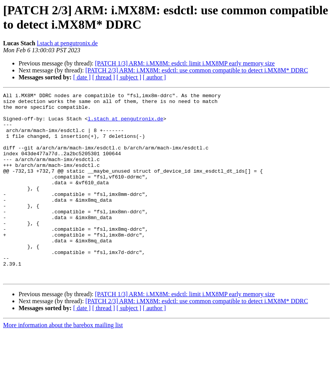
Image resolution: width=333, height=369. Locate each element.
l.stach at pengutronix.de (67, 43)
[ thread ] (103, 77)
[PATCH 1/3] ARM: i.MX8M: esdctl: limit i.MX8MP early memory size (185, 63)
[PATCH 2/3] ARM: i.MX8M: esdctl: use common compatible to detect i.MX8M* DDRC (196, 70)
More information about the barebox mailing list (63, 362)
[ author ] (154, 77)
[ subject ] (129, 77)
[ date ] (82, 77)
